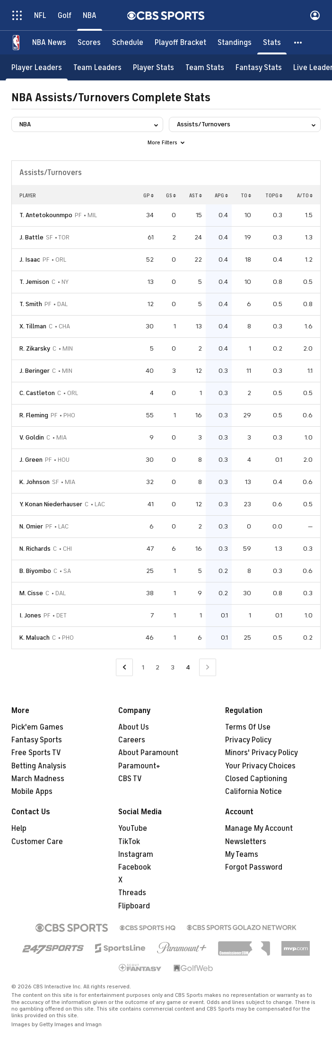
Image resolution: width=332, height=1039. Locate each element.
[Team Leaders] (97, 67)
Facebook (134, 867)
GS (171, 195)
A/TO (305, 195)
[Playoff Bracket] (180, 42)
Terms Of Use (248, 727)
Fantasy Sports (36, 740)
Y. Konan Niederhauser (50, 504)
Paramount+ (139, 766)
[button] (298, 42)
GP (148, 195)
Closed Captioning (256, 779)
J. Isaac (29, 259)
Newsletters (245, 841)
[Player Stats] (153, 67)
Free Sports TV (36, 752)
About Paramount (148, 752)
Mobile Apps (31, 791)
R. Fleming (33, 415)
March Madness (37, 779)
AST (195, 195)
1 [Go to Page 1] (143, 667)
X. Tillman (32, 326)
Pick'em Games (37, 727)
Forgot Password (253, 867)
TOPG (273, 195)
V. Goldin (31, 437)
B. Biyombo (35, 571)
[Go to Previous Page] (124, 667)
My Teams (241, 854)
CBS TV (130, 779)
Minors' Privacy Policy (261, 752)
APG (221, 195)
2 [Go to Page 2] (157, 667)
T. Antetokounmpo (45, 215)
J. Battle (31, 237)
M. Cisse (31, 593)
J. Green (31, 460)
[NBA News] (49, 42)
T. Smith (30, 304)
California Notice (253, 791)
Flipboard (134, 906)
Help (18, 828)
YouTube (132, 828)
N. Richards (35, 549)
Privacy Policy (248, 740)
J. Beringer (34, 371)
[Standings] (234, 42)
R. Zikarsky (34, 348)
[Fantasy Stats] (259, 67)
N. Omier (31, 526)
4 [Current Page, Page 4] (188, 667)
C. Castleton (37, 393)
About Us (133, 727)
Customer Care (37, 841)
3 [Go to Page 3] (173, 667)
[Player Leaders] (37, 67)
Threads (132, 893)
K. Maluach (34, 638)
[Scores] (89, 42)
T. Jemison (34, 282)
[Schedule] (127, 42)
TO (246, 195)
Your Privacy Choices (260, 766)
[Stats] (272, 42)
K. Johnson (34, 482)
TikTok (129, 841)
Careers (131, 740)
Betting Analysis (38, 766)
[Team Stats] (205, 67)
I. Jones (30, 615)
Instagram (135, 854)
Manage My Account (259, 828)
